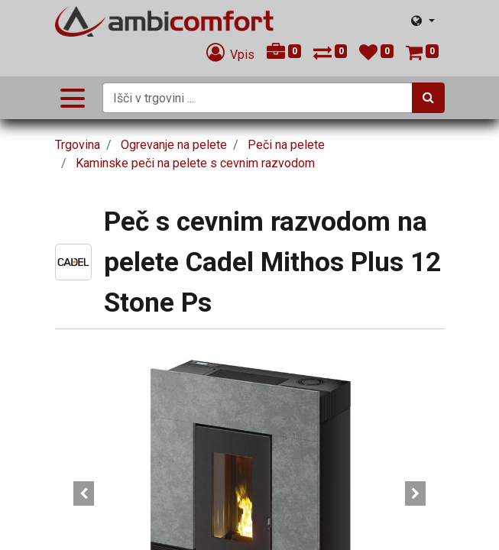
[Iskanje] (428, 97)
